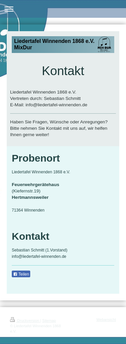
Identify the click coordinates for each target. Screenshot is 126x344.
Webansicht (106, 320)
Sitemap (49, 321)
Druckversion (25, 321)
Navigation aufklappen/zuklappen (63, 9)
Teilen (21, 274)
